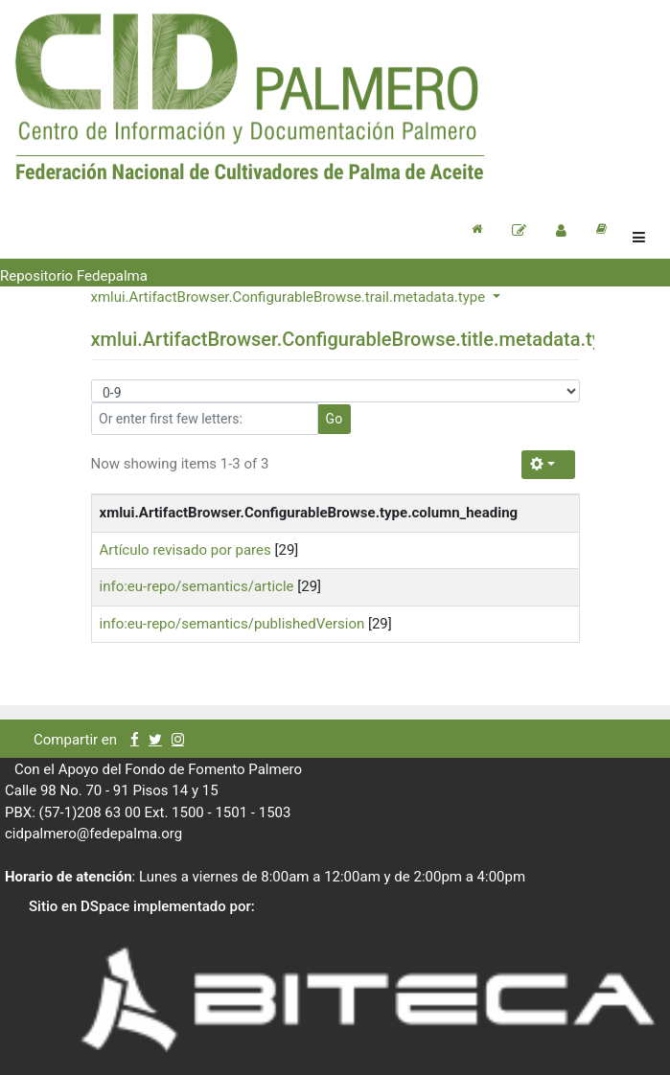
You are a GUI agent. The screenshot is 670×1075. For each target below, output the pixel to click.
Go (334, 418)
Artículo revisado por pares (185, 550)
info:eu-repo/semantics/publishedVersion (232, 623)
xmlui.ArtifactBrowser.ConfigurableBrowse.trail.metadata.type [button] (290, 297)
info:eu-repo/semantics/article (197, 586)
